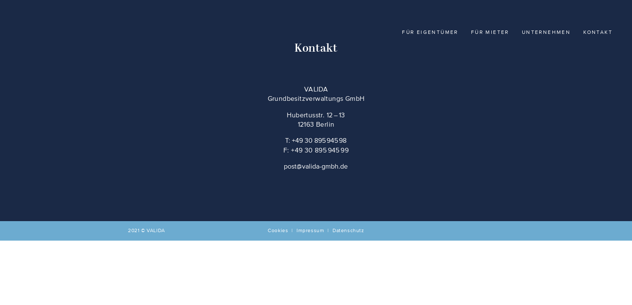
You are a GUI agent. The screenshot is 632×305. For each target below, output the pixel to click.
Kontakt (598, 32)
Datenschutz (348, 230)
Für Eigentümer (430, 32)
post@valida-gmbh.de (316, 167)
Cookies (278, 230)
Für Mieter (490, 32)
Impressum (310, 230)
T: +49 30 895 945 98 (315, 141)
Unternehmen (546, 32)
